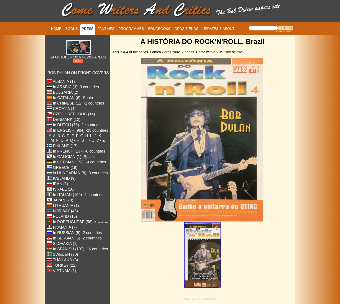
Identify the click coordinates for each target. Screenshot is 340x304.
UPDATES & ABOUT (218, 29)
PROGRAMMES (131, 29)
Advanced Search (284, 31)
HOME (56, 29)
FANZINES (106, 29)
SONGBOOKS (159, 29)
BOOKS (71, 29)
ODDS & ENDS (186, 29)
